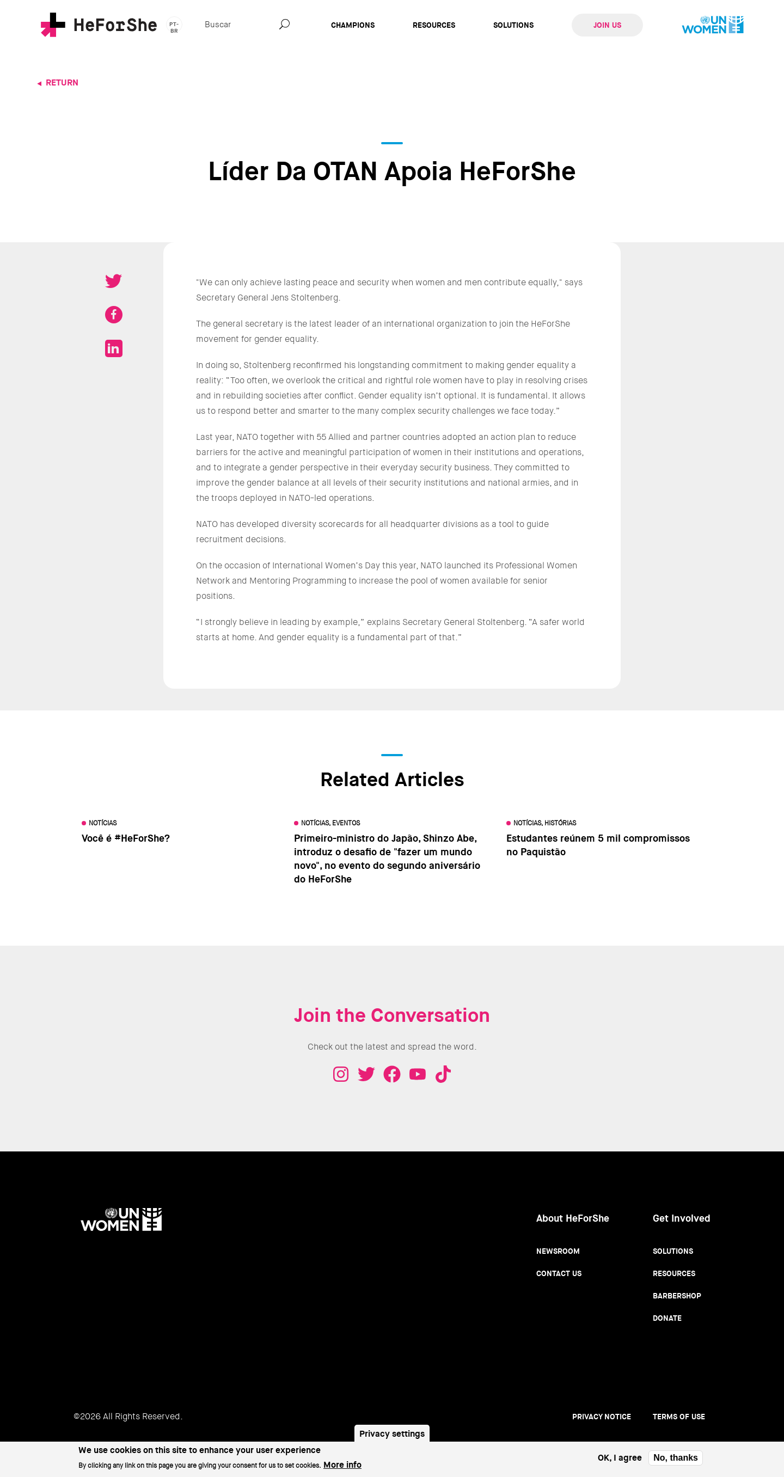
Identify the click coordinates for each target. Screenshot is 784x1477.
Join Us (607, 25)
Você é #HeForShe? (126, 838)
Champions (353, 25)
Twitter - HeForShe (366, 1074)
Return (62, 82)
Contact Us (558, 1273)
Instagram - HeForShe (341, 1074)
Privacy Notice (601, 1416)
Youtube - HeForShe (417, 1074)
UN (712, 25)
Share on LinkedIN (113, 348)
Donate (667, 1318)
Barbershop (677, 1296)
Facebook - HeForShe (392, 1074)
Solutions (513, 25)
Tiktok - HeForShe (443, 1074)
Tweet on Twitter (113, 281)
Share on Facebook (113, 314)
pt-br (174, 27)
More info (342, 1468)
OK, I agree (620, 1461)
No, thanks (675, 1461)
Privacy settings (392, 1437)
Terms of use (679, 1416)
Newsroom (558, 1251)
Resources (434, 25)
